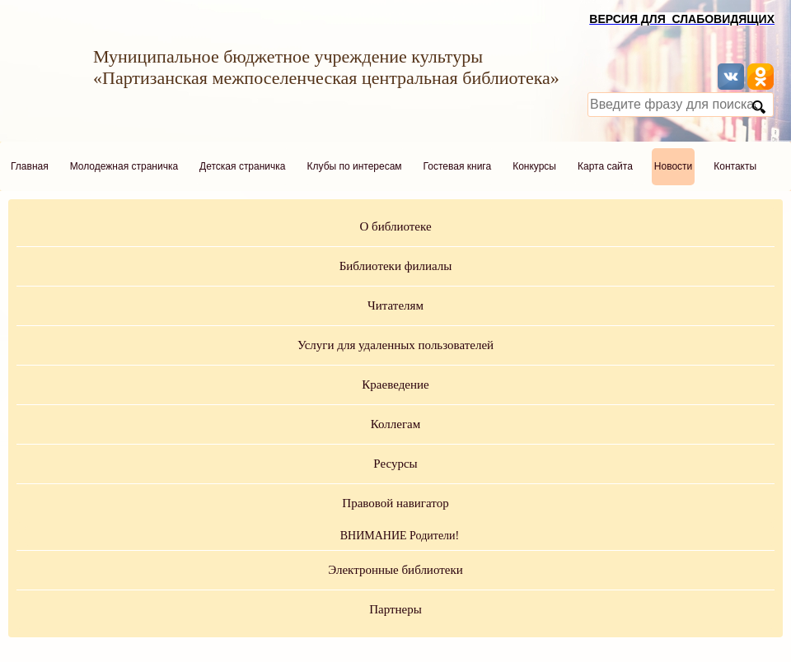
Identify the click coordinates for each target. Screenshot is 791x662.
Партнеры (395, 609)
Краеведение (395, 384)
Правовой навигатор (395, 503)
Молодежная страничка (124, 166)
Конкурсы (534, 166)
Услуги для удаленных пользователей (395, 345)
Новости (673, 166)
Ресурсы (395, 463)
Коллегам (396, 424)
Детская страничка (242, 166)
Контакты (735, 166)
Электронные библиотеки (395, 569)
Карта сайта (605, 166)
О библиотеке (395, 226)
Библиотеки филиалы (395, 266)
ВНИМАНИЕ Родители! (400, 535)
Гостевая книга (458, 166)
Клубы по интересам (354, 166)
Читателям (395, 305)
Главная (30, 166)
